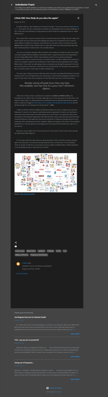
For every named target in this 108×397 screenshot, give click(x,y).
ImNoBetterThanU (25, 4)
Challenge (50, 251)
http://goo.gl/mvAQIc (27, 194)
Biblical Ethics (31, 251)
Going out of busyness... (24, 363)
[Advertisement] (91, 43)
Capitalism (41, 251)
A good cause (19, 251)
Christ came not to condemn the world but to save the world (53, 103)
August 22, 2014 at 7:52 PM (31, 269)
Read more (75, 334)
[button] (78, 18)
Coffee (58, 251)
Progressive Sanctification (39, 255)
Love (64, 251)
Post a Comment (21, 273)
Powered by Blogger (54, 388)
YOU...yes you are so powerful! (27, 340)
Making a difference (21, 255)
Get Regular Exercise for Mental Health (30, 317)
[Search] (96, 5)
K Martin (25, 263)
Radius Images (58, 392)
